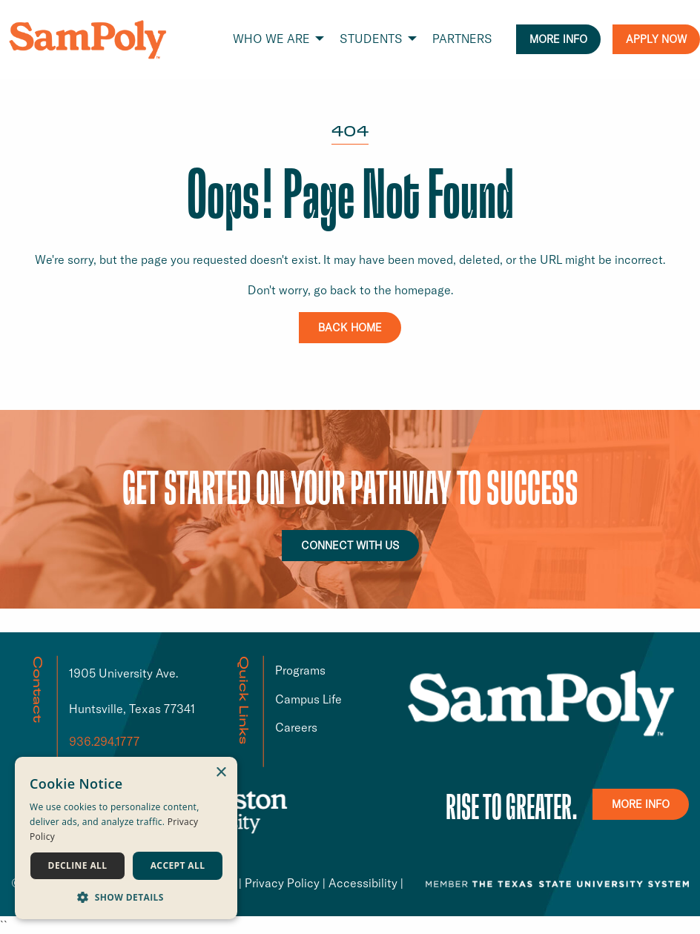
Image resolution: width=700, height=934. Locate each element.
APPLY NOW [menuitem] (656, 39)
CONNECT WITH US (350, 545)
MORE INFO (641, 804)
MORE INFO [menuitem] (558, 39)
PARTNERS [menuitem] (462, 38)
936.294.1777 (104, 741)
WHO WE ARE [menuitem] (271, 38)
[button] (126, 897)
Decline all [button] (78, 865)
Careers (296, 727)
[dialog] (126, 838)
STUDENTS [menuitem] (371, 38)
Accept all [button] (178, 865)
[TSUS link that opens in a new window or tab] (557, 882)
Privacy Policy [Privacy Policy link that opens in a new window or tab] (282, 882)
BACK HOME (350, 327)
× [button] (220, 772)
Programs (300, 670)
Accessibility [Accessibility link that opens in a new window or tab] (362, 882)
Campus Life (308, 699)
